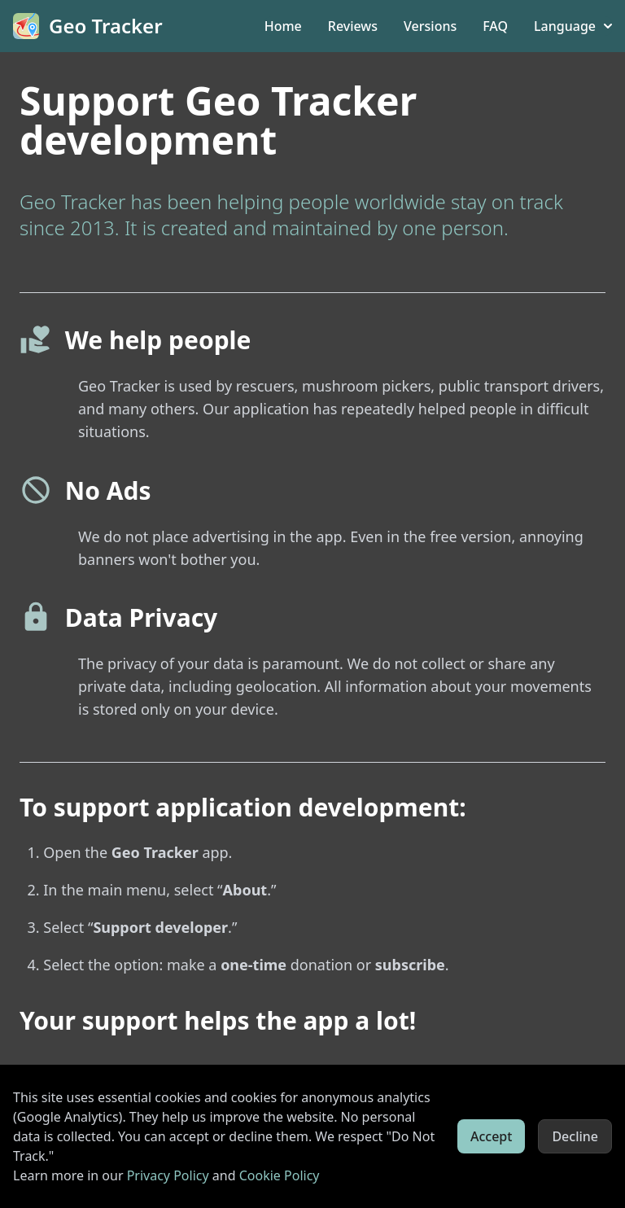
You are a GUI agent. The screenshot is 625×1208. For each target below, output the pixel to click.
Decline (575, 1136)
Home (283, 26)
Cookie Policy (279, 1175)
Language (573, 26)
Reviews (353, 26)
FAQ (495, 26)
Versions (430, 26)
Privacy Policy (168, 1175)
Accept (491, 1136)
